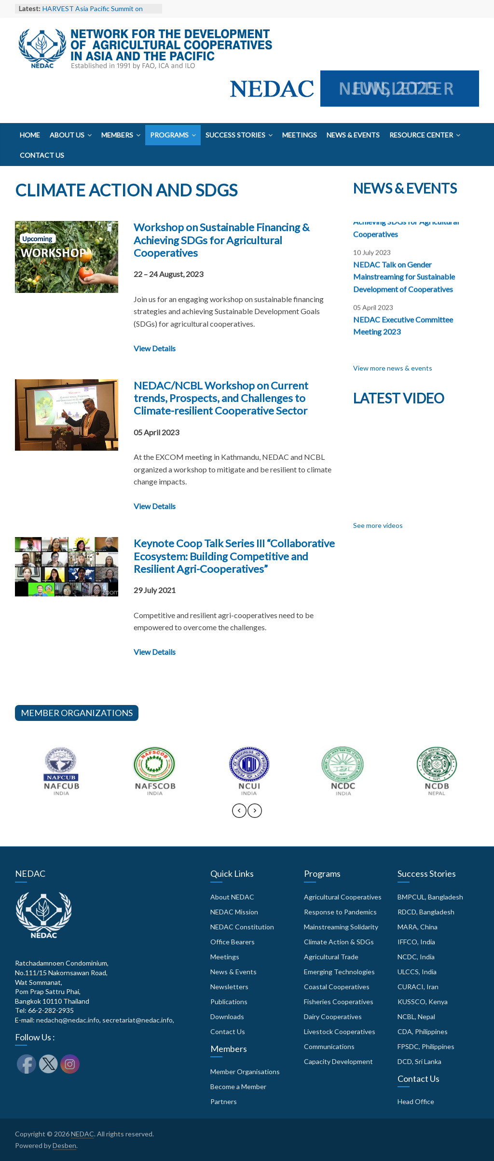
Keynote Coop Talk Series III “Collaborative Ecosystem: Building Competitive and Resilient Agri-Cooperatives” (234, 556)
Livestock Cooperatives (339, 1031)
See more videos (378, 525)
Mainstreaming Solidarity (341, 927)
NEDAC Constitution (242, 927)
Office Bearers (232, 942)
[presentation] (239, 815)
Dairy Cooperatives (333, 1016)
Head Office (416, 1101)
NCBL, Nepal (416, 1016)
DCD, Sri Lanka (419, 1061)
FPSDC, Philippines (426, 1046)
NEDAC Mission (234, 912)
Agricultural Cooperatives (343, 897)
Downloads (227, 1016)
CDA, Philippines (423, 1031)
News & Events (353, 135)
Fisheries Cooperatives (338, 1001)
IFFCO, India (416, 942)
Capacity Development (338, 1061)
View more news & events (392, 368)
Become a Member (238, 1086)
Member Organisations (245, 1071)
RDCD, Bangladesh (426, 912)
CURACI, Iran (418, 986)
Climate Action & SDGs (339, 942)
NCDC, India (416, 957)
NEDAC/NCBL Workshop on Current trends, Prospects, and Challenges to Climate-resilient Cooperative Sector (221, 398)
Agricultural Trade (331, 957)
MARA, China (418, 927)
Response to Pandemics (340, 912)
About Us (67, 135)
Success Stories (235, 135)
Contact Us (42, 155)
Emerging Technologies (339, 972)
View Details (155, 348)
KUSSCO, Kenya (423, 1001)
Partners (223, 1101)
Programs (169, 135)
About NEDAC (232, 897)
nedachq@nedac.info (67, 1020)
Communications (329, 1046)
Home (30, 135)
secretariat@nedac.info (137, 1020)
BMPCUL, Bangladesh (430, 897)
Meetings (299, 135)
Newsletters (229, 986)
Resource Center (421, 135)
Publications (228, 1001)
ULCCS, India (417, 972)
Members (117, 135)
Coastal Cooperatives (337, 986)
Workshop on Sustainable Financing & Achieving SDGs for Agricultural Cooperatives (221, 240)
